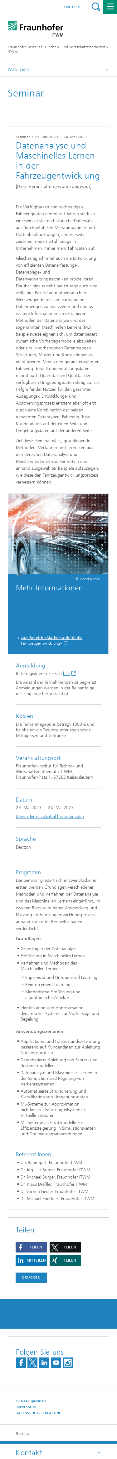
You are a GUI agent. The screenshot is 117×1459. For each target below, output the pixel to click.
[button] (31, 1247)
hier (66, 673)
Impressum (26, 1407)
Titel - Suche (96, 6)
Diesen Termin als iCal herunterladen (50, 816)
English (72, 7)
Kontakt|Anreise (31, 1401)
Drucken (31, 1277)
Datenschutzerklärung (39, 1413)
